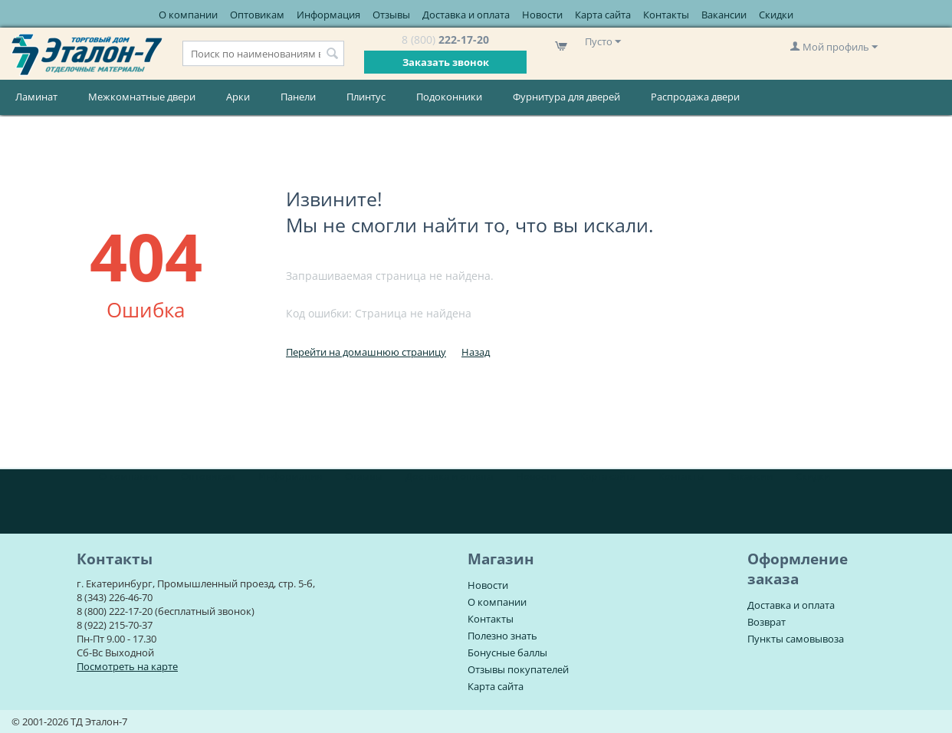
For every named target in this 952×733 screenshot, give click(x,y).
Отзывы (391, 14)
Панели (298, 97)
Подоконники (449, 97)
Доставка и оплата (466, 14)
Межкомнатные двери (141, 97)
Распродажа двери (695, 97)
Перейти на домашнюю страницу (366, 352)
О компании (188, 14)
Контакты (666, 14)
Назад (475, 352)
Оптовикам (257, 14)
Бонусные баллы (507, 652)
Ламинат (36, 97)
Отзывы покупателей (518, 669)
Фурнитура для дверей (566, 97)
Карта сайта (603, 14)
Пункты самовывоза (795, 639)
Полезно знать (502, 636)
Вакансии (724, 14)
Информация (328, 14)
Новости (542, 14)
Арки (238, 97)
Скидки (776, 14)
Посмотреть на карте (127, 666)
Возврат (766, 622)
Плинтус (366, 97)
